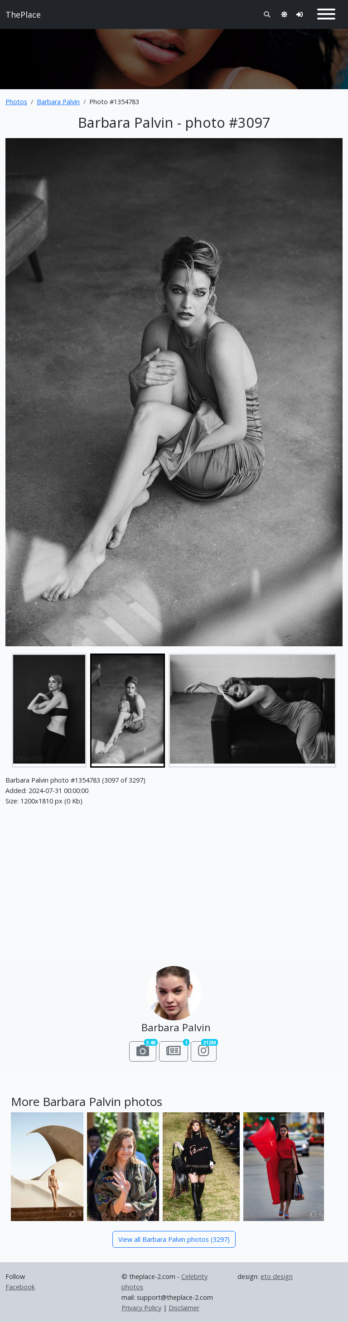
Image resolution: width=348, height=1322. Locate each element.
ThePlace (23, 14)
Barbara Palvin (58, 101)
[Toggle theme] (284, 14)
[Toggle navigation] (326, 14)
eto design (277, 1276)
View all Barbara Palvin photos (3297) (174, 1239)
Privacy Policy (141, 1307)
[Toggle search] (267, 14)
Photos (16, 101)
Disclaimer (184, 1307)
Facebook (20, 1287)
